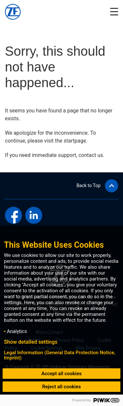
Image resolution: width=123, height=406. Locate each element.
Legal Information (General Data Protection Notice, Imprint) (59, 355)
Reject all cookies (61, 387)
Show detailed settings (30, 342)
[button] (97, 185)
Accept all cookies (61, 374)
